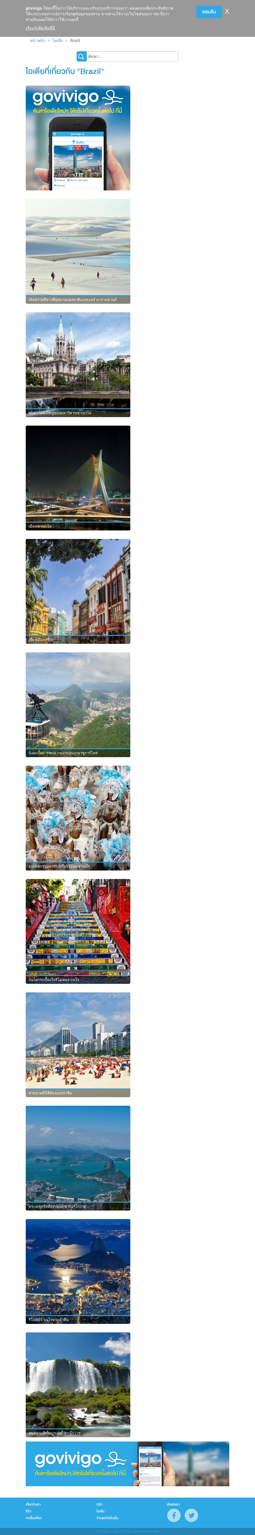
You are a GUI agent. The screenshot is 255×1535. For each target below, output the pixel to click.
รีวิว (28, 1511)
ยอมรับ (209, 12)
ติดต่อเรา (173, 1504)
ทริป (99, 1504)
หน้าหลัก (37, 40)
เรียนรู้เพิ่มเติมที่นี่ (40, 28)
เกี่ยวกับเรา (33, 1504)
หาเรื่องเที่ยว (34, 1518)
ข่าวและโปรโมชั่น (107, 1518)
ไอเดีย (57, 40)
